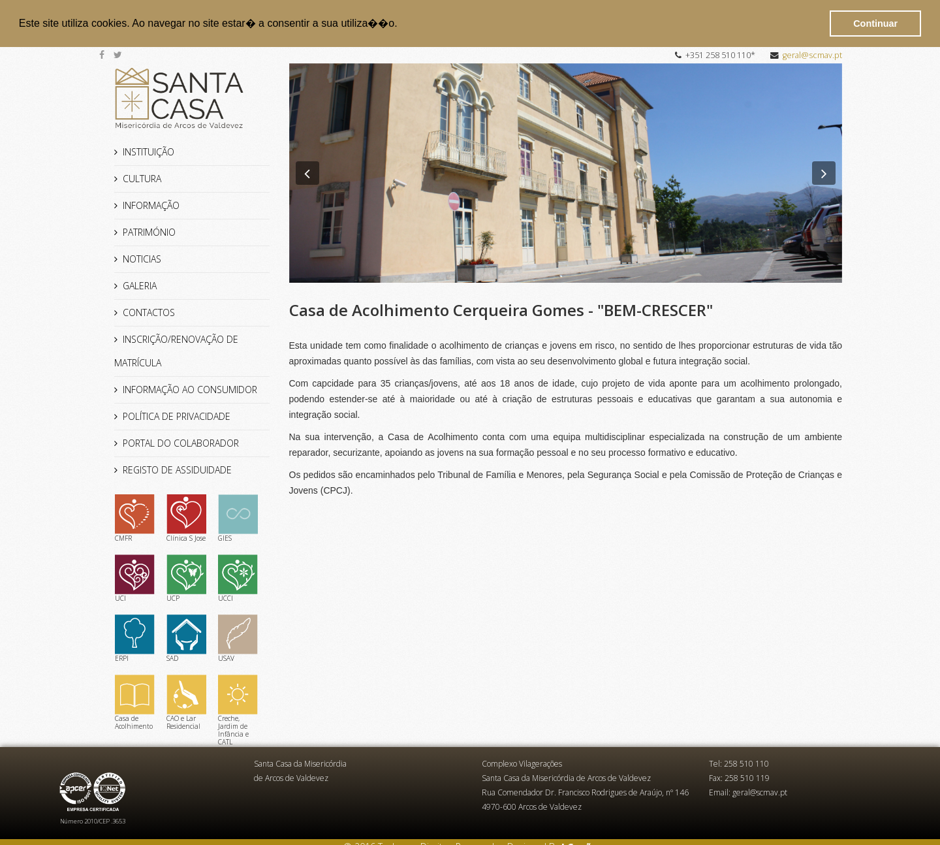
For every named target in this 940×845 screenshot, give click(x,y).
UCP (186, 578)
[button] (402, 24)
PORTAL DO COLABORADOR (181, 442)
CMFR (135, 518)
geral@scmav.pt (812, 54)
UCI (135, 578)
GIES (238, 518)
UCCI (238, 578)
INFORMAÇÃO (151, 205)
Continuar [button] (875, 23)
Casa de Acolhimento (135, 702)
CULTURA (142, 178)
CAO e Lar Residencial (186, 702)
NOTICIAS (142, 258)
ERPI (135, 638)
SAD (186, 638)
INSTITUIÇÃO (148, 151)
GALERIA (140, 285)
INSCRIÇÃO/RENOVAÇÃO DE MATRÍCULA (176, 350)
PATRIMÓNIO (149, 231)
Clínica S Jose (186, 518)
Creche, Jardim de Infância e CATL (238, 710)
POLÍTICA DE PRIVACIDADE (176, 415)
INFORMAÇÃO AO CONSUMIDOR (190, 389)
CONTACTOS (149, 312)
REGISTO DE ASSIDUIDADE (177, 469)
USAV (238, 638)
